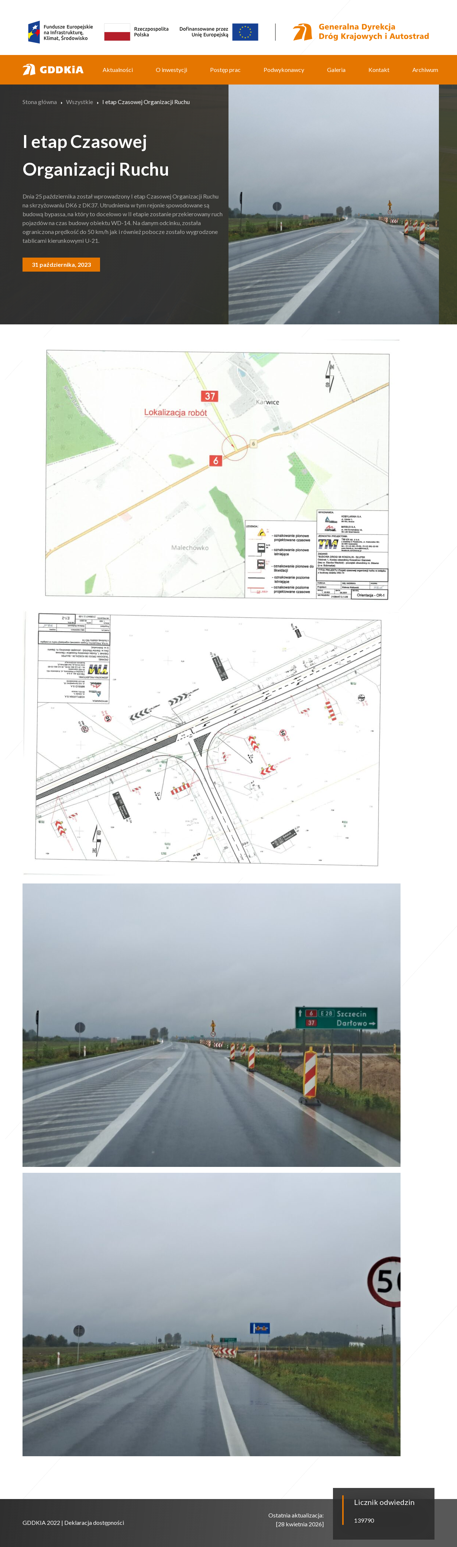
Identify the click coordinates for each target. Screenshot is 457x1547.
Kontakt (378, 69)
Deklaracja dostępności (94, 1522)
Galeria (336, 69)
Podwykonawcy (284, 69)
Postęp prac (225, 69)
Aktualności (118, 69)
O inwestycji (171, 69)
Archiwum (425, 69)
